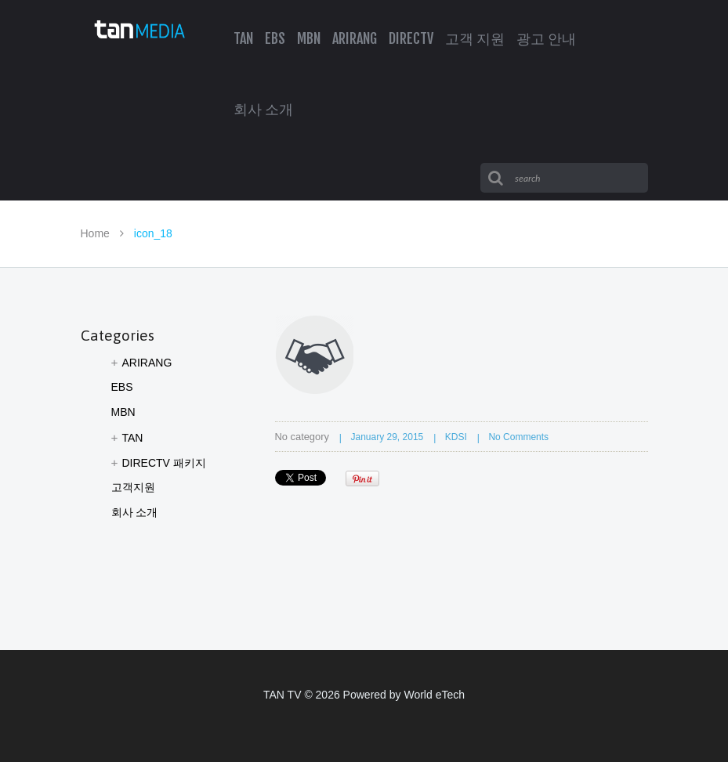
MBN (123, 412)
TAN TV (282, 694)
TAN (132, 438)
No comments (518, 437)
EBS (122, 387)
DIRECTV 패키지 (164, 463)
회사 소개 (134, 512)
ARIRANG (147, 362)
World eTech (434, 694)
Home (95, 233)
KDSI (456, 437)
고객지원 (133, 487)
